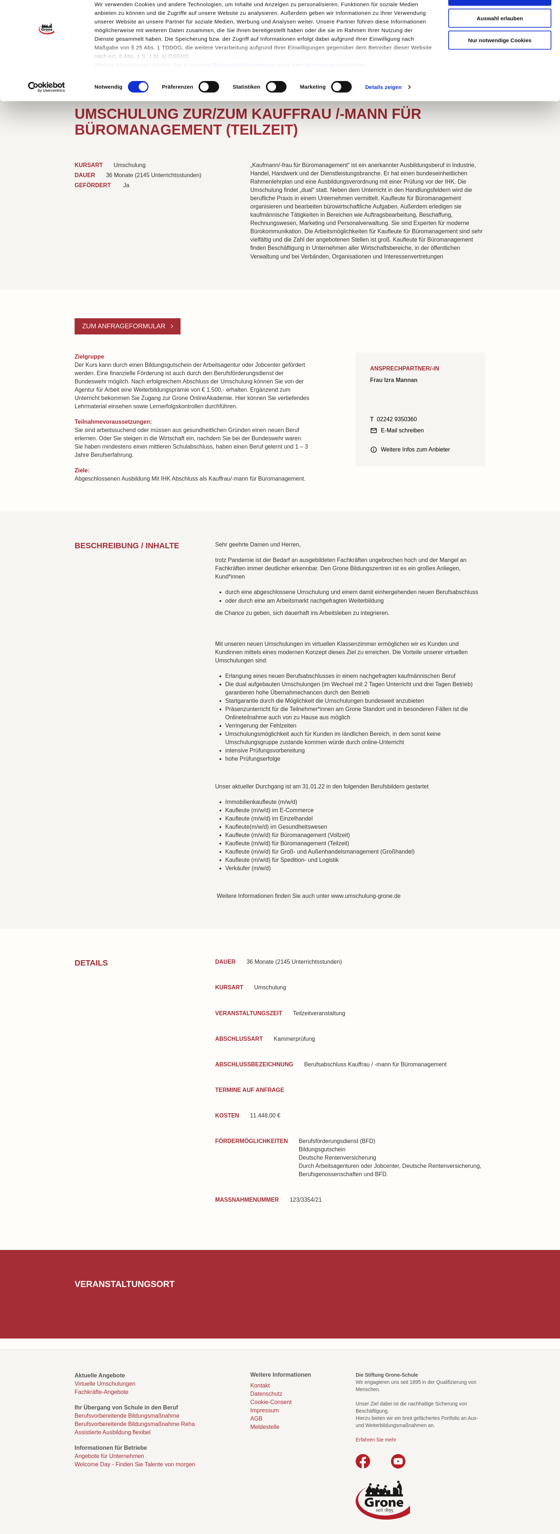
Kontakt (260, 1385)
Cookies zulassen (500, 18)
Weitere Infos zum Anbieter (415, 449)
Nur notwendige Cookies (500, 62)
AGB (256, 1419)
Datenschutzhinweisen (243, 87)
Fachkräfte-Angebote (101, 1392)
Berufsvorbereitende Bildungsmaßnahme (127, 1416)
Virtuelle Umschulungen (105, 1384)
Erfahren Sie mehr (376, 1440)
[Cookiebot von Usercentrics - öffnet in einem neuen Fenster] (46, 109)
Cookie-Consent (271, 1402)
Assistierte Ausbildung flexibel (113, 1432)
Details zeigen (383, 109)
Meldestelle (265, 1427)
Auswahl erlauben (500, 40)
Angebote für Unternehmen (109, 1456)
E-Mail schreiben (402, 430)
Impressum (320, 87)
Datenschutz (266, 1394)
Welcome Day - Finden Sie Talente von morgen (135, 1464)
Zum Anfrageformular (124, 326)
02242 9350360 (397, 419)
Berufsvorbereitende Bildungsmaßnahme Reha (135, 1424)
